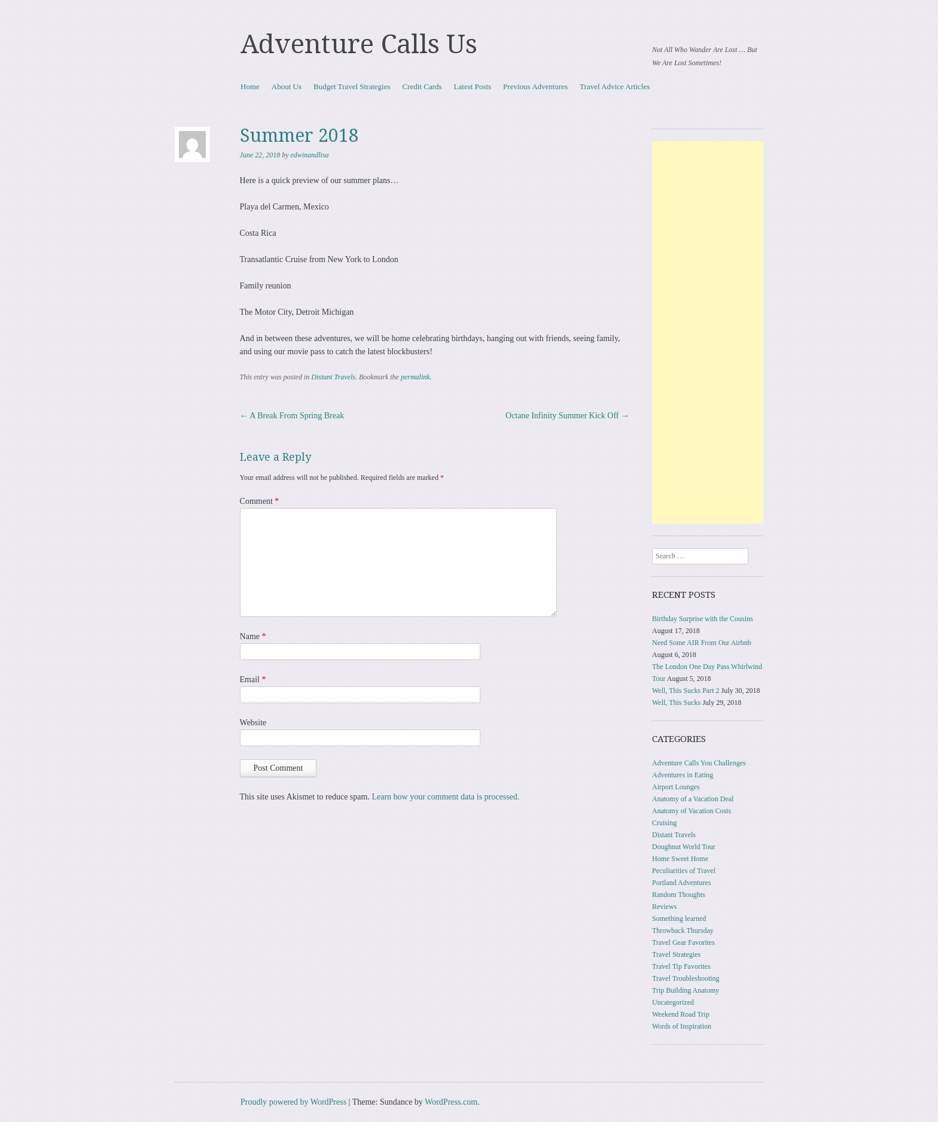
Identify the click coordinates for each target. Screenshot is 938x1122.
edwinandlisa (310, 155)
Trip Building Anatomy (685, 990)
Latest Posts (472, 86)
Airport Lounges (676, 787)
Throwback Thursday (683, 930)
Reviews (664, 906)
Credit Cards (422, 86)
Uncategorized (673, 1002)
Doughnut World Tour (683, 847)
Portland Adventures (681, 882)
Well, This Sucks (676, 702)
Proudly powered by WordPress (293, 1101)
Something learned (679, 918)
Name (253, 636)
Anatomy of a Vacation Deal (692, 799)
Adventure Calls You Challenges (699, 763)
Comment (259, 501)
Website (253, 722)
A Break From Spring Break (292, 415)
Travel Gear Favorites (683, 942)
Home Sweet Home (680, 859)
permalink (415, 377)
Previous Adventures (535, 86)
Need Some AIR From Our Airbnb (701, 642)
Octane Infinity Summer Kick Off (567, 415)
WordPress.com (451, 1101)
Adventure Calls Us (358, 44)
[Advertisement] (707, 332)
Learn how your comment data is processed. (445, 796)
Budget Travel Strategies (352, 86)
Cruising (664, 823)
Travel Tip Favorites (681, 966)
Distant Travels (333, 377)
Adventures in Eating (682, 775)
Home (250, 86)
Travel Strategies (676, 954)
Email (253, 679)
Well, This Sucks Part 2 (685, 690)
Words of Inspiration (681, 1026)
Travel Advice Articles (615, 86)
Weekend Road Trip (680, 1014)
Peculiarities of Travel (683, 870)
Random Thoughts (678, 894)
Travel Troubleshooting (686, 978)
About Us (287, 86)
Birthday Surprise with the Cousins (702, 619)
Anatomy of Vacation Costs (691, 811)
